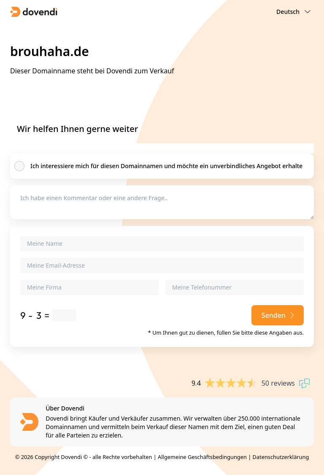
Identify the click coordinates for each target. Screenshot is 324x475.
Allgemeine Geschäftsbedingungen (202, 457)
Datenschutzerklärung (281, 457)
